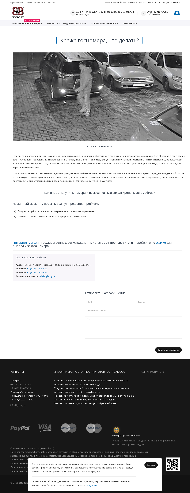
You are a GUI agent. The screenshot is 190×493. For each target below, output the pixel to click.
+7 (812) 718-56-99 (157, 12)
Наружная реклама (171, 2)
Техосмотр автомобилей (149, 2)
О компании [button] (129, 23)
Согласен (151, 465)
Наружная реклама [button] (75, 23)
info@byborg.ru (47, 276)
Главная (106, 2)
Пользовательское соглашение (27, 467)
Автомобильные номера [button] (27, 22)
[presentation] (107, 347)
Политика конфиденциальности (27, 463)
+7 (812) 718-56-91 (37, 272)
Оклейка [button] (104, 23)
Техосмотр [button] (52, 23)
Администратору (152, 371)
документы (93, 485)
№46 (138, 435)
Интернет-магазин (27, 243)
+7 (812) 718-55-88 (20, 384)
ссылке (161, 243)
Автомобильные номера (124, 2)
